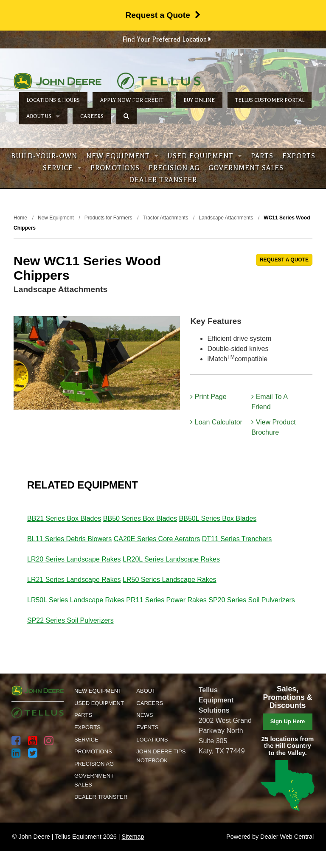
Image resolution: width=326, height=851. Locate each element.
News (144, 715)
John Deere (57, 81)
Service (62, 168)
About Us (43, 116)
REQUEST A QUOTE (284, 260)
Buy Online (199, 100)
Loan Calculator (216, 422)
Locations (152, 739)
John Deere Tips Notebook (160, 756)
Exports (298, 156)
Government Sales (246, 168)
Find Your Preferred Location (166, 39)
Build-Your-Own (44, 156)
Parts (262, 156)
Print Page (208, 396)
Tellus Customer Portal (269, 100)
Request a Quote (162, 15)
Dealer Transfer (163, 180)
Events (147, 727)
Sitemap (133, 836)
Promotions (115, 168)
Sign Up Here (287, 721)
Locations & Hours (53, 100)
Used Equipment (204, 156)
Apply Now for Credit (131, 100)
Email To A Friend (269, 401)
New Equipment (122, 156)
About (145, 691)
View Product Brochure (273, 427)
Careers (92, 116)
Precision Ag (174, 168)
